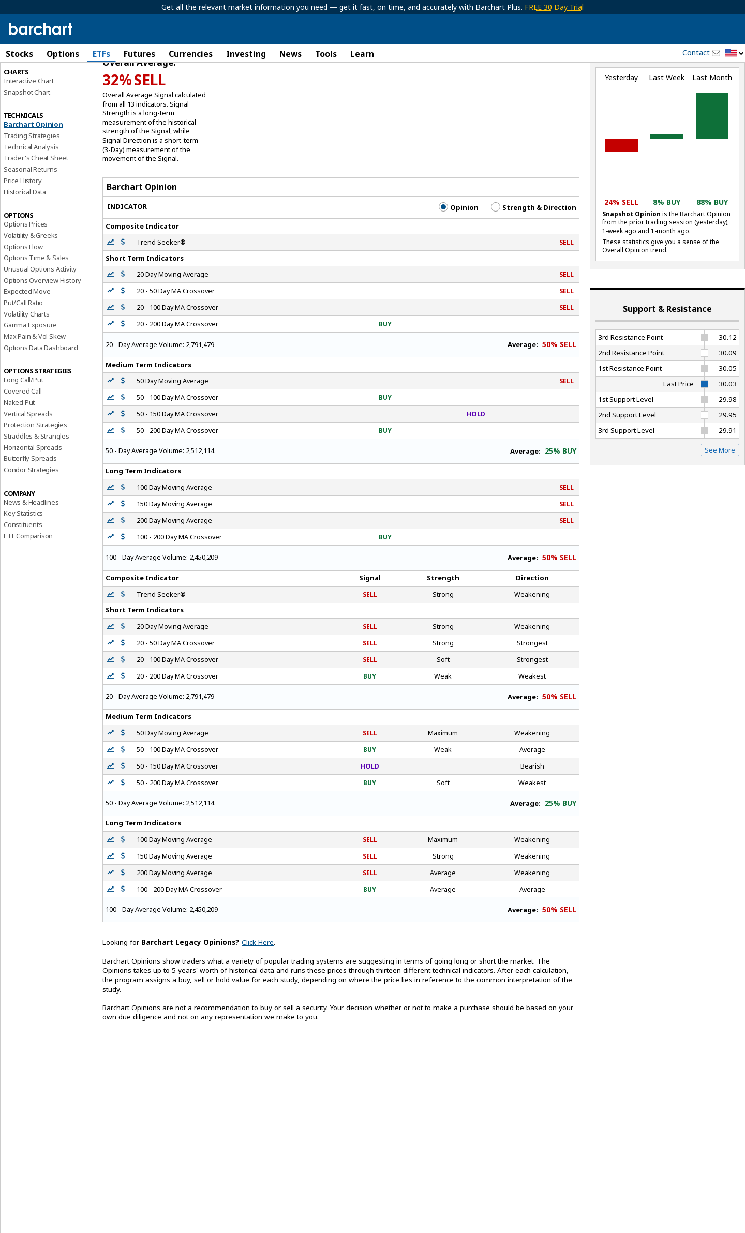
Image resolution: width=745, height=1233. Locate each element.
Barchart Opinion (33, 168)
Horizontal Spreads (33, 491)
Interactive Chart (29, 124)
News (290, 53)
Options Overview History (42, 324)
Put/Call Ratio (23, 346)
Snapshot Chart (27, 136)
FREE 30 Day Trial (554, 7)
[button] (734, 53)
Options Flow (23, 290)
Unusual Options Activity (40, 313)
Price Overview (26, 81)
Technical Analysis (31, 191)
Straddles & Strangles (36, 480)
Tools (326, 53)
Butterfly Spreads (30, 502)
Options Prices (26, 268)
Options (63, 53)
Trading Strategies (31, 179)
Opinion (459, 251)
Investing (246, 53)
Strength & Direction (533, 251)
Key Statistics (23, 557)
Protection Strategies (35, 469)
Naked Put (19, 446)
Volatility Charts (27, 358)
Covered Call (23, 435)
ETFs (101, 53)
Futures (139, 53)
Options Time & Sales (36, 302)
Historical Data (25, 235)
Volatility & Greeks (31, 279)
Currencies (191, 53)
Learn (362, 53)
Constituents (23, 568)
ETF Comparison (28, 579)
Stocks (19, 53)
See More (720, 494)
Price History (22, 224)
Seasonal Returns (30, 213)
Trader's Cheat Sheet (36, 202)
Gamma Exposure (30, 369)
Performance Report (34, 92)
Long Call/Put (23, 424)
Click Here (258, 986)
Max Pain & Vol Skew (35, 380)
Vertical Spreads (28, 457)
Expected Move (27, 335)
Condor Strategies (31, 513)
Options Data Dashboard (41, 391)
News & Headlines (31, 546)
